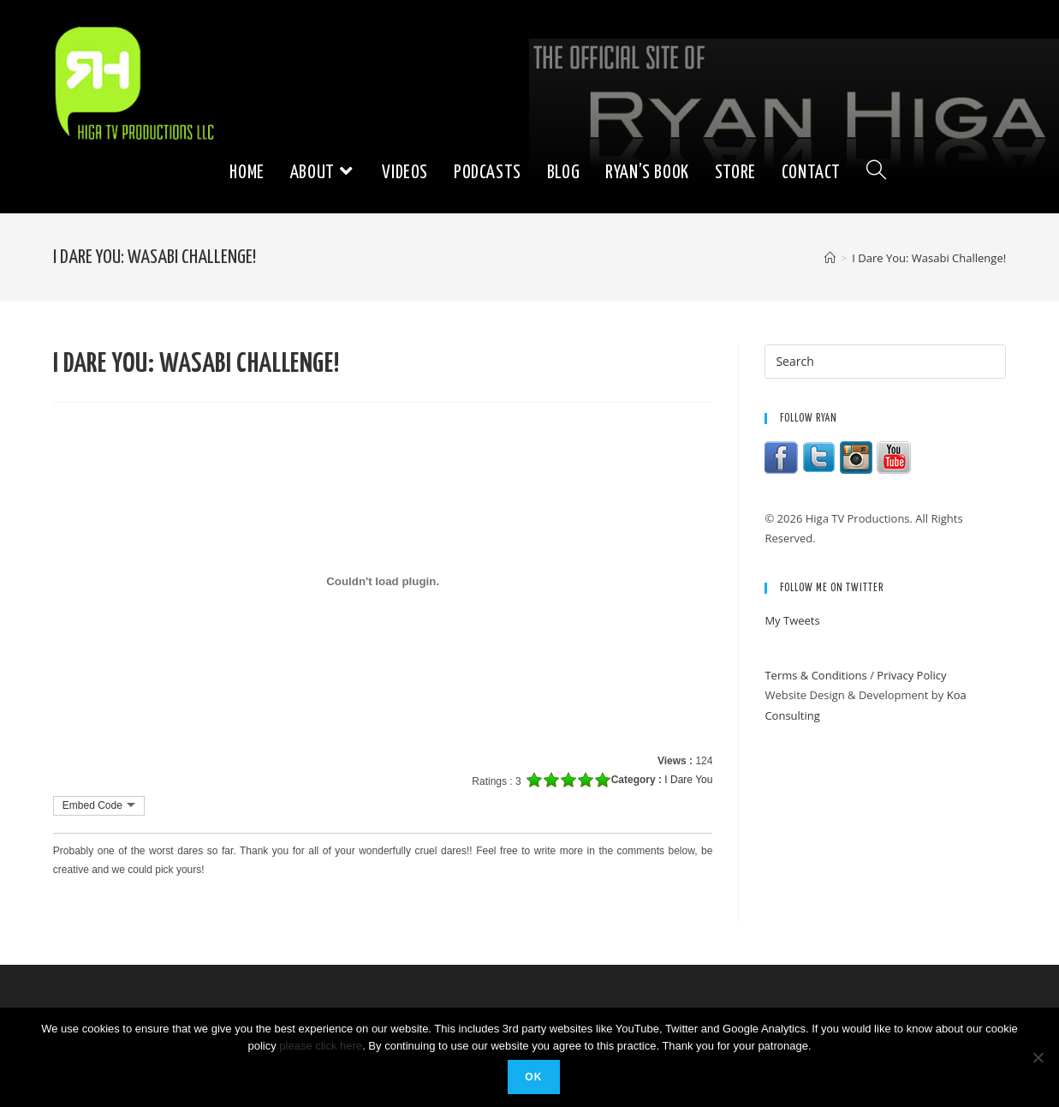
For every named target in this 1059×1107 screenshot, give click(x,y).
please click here (320, 1045)
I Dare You (688, 780)
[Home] (830, 258)
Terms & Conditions (815, 675)
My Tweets (792, 620)
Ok (533, 1077)
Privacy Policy (911, 675)
